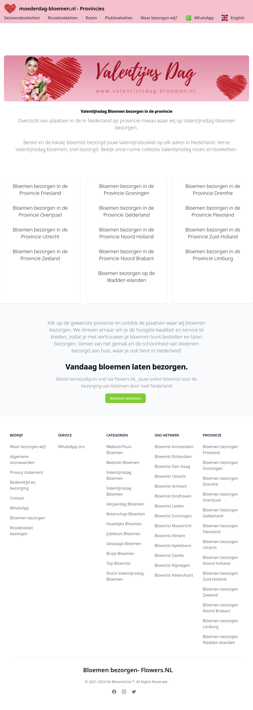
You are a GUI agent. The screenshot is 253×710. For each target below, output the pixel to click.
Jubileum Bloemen (123, 533)
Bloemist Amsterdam (174, 446)
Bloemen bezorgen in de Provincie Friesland (40, 189)
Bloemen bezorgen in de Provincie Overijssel (40, 211)
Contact (17, 498)
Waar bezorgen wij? (159, 18)
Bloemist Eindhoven (173, 496)
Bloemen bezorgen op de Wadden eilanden (126, 276)
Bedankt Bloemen (122, 462)
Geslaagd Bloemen (123, 543)
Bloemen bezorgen (27, 518)
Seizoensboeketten (22, 18)
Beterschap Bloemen (125, 514)
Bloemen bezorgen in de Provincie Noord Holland (126, 233)
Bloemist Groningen (173, 516)
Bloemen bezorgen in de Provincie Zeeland (40, 255)
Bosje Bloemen (120, 553)
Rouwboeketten (63, 18)
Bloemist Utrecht (170, 476)
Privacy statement (26, 472)
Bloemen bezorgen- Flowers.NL (128, 670)
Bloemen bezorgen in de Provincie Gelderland (126, 211)
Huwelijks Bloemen (124, 524)
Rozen (91, 18)
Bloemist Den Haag (172, 466)
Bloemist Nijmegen (172, 565)
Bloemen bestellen (125, 398)
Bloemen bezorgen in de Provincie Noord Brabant (126, 255)
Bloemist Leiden (169, 506)
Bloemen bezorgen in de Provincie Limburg (212, 255)
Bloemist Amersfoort (174, 575)
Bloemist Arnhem (171, 486)
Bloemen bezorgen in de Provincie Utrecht (40, 233)
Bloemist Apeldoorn (173, 545)
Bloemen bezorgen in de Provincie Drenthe (212, 189)
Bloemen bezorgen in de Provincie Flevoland (212, 211)
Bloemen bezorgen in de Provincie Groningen (126, 189)
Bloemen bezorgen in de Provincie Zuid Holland (212, 233)
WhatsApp (19, 508)
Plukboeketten (119, 18)
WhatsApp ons (71, 446)
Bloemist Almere (170, 535)
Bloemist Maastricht (173, 525)
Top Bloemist (118, 563)
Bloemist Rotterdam (173, 456)
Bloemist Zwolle (169, 555)
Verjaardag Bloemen (125, 504)
